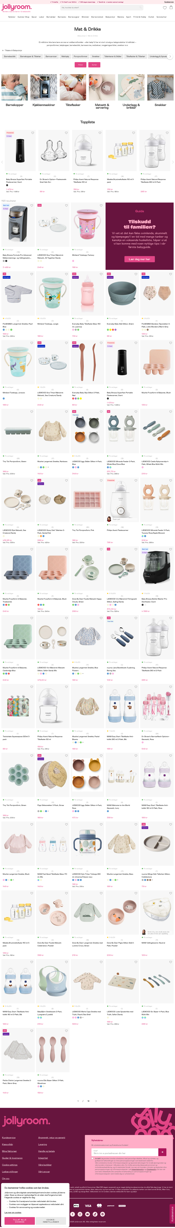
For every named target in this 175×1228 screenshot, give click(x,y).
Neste (96, 1102)
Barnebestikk (9, 56)
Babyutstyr (81, 36)
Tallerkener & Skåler (112, 56)
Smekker (96, 56)
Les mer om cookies (14, 1210)
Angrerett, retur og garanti (51, 1138)
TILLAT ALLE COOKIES (21, 1219)
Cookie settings (10, 1166)
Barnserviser (51, 56)
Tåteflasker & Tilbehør (135, 56)
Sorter (96, 65)
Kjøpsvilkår (7, 1145)
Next (170, 56)
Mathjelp (65, 56)
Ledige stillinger (10, 1172)
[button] (164, 10)
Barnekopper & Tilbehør (30, 56)
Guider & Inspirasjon (12, 1159)
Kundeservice (169, 2)
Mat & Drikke (93, 36)
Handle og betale (46, 1152)
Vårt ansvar (44, 1172)
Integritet (43, 1159)
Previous (2, 163)
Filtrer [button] (78, 65)
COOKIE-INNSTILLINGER (53, 1219)
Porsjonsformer (80, 56)
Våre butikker (45, 1166)
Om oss (5, 1179)
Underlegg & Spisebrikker (161, 56)
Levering (42, 1145)
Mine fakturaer (9, 1152)
